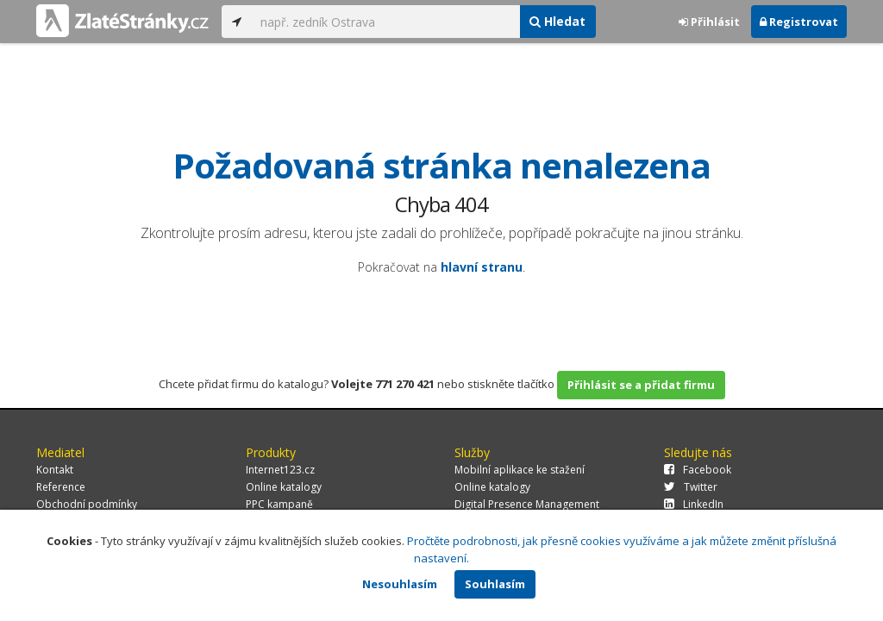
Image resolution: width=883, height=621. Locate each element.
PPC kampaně (279, 504)
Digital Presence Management (526, 504)
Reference (60, 487)
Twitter (690, 487)
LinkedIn (693, 504)
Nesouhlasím (399, 584)
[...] (385, 21)
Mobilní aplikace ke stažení (519, 469)
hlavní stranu (482, 267)
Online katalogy (284, 487)
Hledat (557, 21)
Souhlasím (495, 584)
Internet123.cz (280, 469)
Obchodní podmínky (86, 504)
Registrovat (799, 21)
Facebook (697, 469)
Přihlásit (709, 21)
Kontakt (54, 469)
